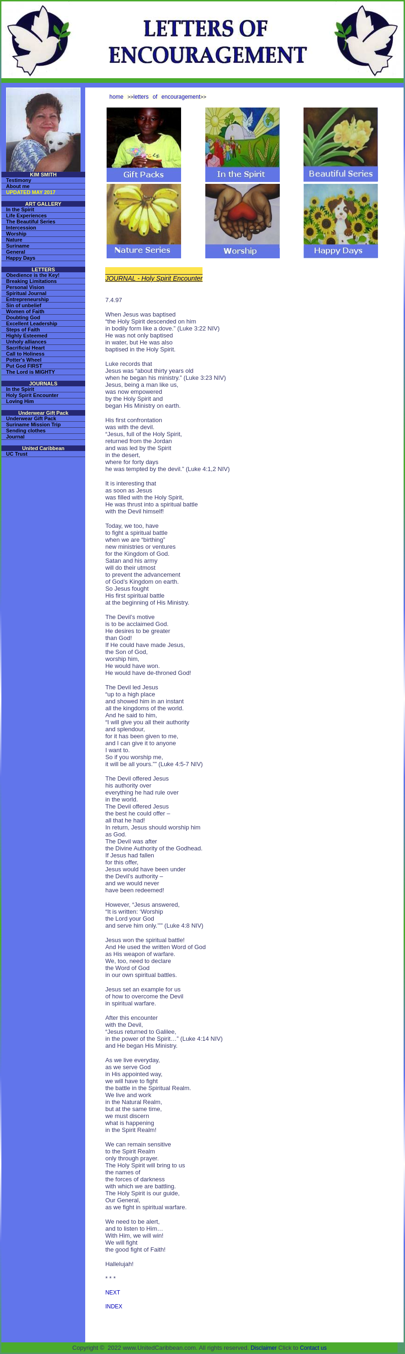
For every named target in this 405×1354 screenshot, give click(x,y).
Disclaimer (263, 1348)
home (116, 97)
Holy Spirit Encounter (32, 395)
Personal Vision (25, 287)
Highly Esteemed (26, 335)
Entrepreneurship (27, 299)
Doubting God (23, 317)
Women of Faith (25, 311)
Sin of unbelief (23, 305)
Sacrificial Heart (25, 347)
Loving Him (20, 401)
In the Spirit (20, 209)
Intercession (21, 227)
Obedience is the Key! (33, 275)
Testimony (18, 180)
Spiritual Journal (26, 293)
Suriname (17, 246)
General (15, 252)
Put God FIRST (24, 366)
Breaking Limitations (31, 281)
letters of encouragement (167, 97)
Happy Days (20, 258)
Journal (15, 436)
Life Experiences (26, 215)
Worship (16, 233)
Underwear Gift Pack (31, 418)
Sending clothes (26, 430)
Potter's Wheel (23, 360)
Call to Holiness (25, 354)
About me (18, 186)
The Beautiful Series (30, 221)
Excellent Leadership (31, 323)
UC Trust (16, 454)
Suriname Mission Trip (33, 424)
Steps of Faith (23, 329)
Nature (14, 240)
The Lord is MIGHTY (30, 372)
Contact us (313, 1348)
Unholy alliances (26, 341)
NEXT (112, 1292)
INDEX (113, 1306)
